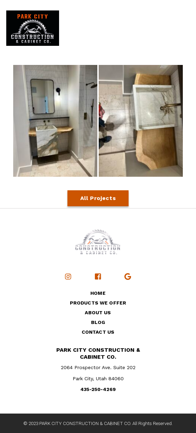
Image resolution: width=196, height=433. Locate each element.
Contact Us (98, 332)
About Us (98, 312)
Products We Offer (98, 303)
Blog (98, 322)
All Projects (98, 198)
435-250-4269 (98, 389)
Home (98, 293)
